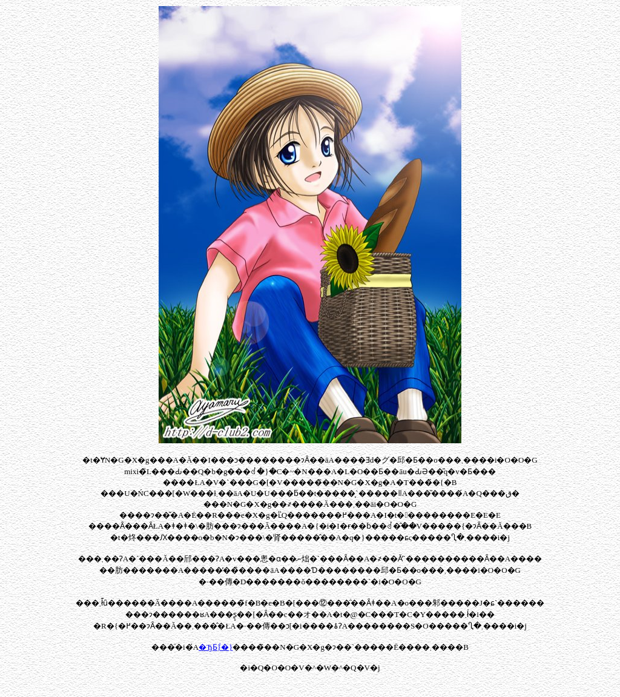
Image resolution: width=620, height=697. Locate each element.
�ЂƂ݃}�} (215, 647)
